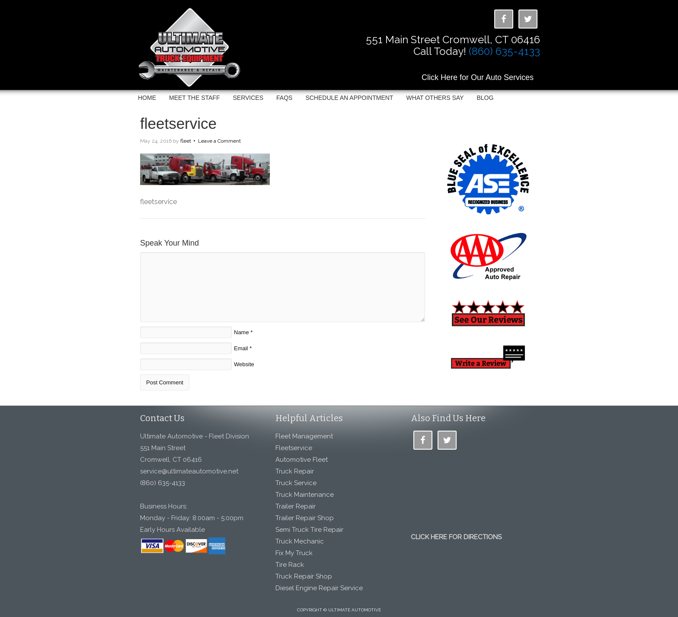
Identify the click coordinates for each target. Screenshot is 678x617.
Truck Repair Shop (303, 576)
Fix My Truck (294, 553)
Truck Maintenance (304, 495)
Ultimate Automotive (194, 49)
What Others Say (435, 97)
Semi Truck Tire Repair (309, 530)
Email (241, 348)
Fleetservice (293, 448)
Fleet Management (304, 436)
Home (147, 97)
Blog (485, 97)
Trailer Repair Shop (304, 518)
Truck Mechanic (299, 541)
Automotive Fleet (301, 460)
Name (241, 332)
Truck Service (296, 483)
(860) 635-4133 (504, 51)
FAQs (284, 97)
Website (244, 364)
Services (248, 97)
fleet (185, 141)
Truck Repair (294, 471)
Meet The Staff (194, 97)
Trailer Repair (295, 506)
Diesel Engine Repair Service (319, 588)
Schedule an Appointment (349, 97)
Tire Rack (289, 565)
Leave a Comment (219, 141)
